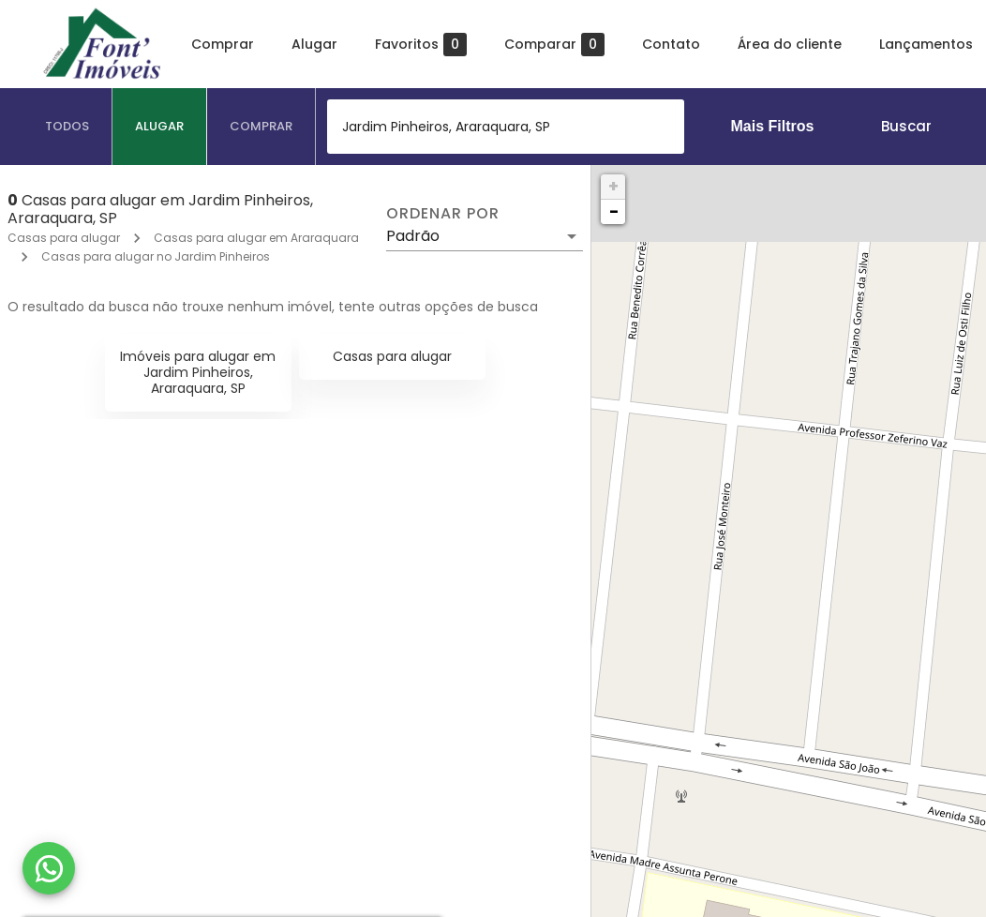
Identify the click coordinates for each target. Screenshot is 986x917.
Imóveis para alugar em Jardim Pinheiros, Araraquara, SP (198, 372)
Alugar (314, 44)
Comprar (222, 44)
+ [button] (613, 186)
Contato (671, 44)
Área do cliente (790, 44)
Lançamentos (926, 44)
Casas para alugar (63, 238)
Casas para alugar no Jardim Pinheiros (155, 256)
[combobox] (505, 126)
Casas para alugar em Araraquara (256, 238)
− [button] (614, 211)
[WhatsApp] (48, 868)
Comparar (554, 44)
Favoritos (421, 44)
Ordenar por (442, 213)
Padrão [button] (413, 236)
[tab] (67, 126)
